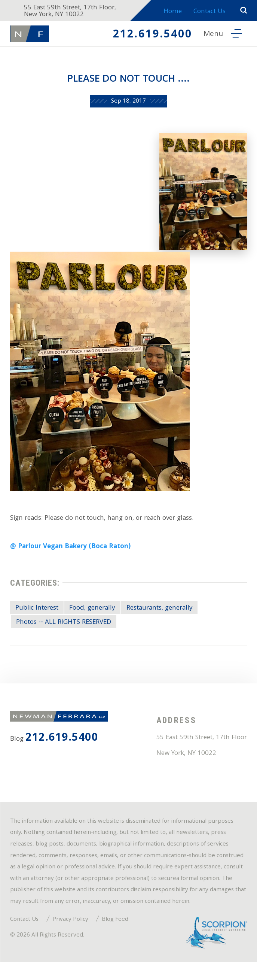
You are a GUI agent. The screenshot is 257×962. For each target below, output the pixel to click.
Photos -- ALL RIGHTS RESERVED (63, 622)
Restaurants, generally (159, 608)
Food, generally (92, 608)
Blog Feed (115, 920)
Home (172, 11)
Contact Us (209, 11)
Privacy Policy (70, 920)
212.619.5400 (152, 35)
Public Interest (36, 608)
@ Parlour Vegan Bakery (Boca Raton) (70, 546)
